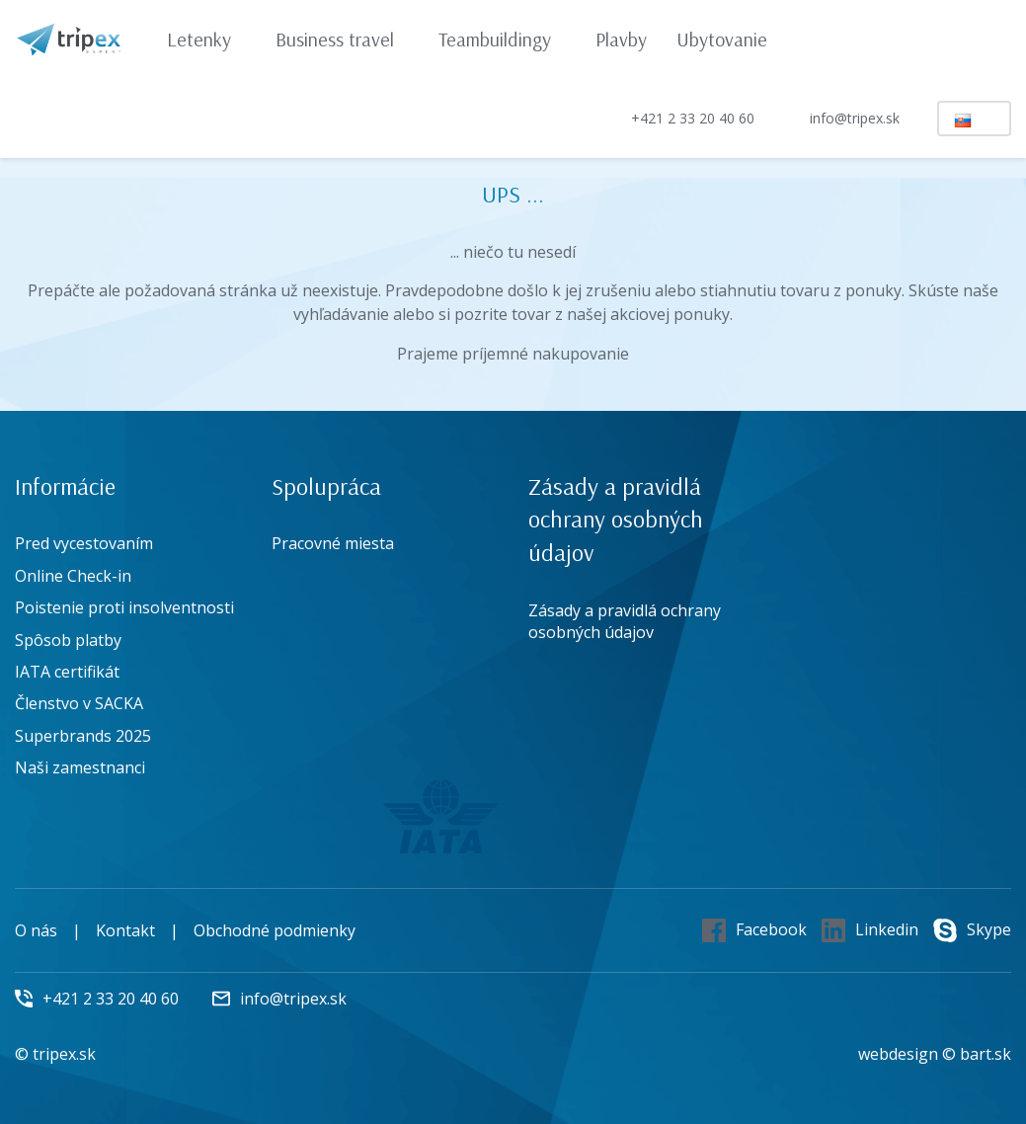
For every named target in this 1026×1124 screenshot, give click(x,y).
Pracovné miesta (333, 543)
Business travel (344, 39)
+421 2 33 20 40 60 (675, 118)
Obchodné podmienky (274, 930)
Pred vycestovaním (84, 543)
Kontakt (125, 930)
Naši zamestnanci (80, 767)
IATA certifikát (67, 671)
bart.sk (985, 1054)
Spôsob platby (68, 640)
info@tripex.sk (838, 118)
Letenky (208, 39)
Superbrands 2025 (83, 736)
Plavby (621, 39)
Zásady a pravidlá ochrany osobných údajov (624, 621)
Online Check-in (73, 576)
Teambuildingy (504, 39)
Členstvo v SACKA (79, 703)
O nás (36, 930)
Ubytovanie (721, 39)
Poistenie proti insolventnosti (124, 607)
